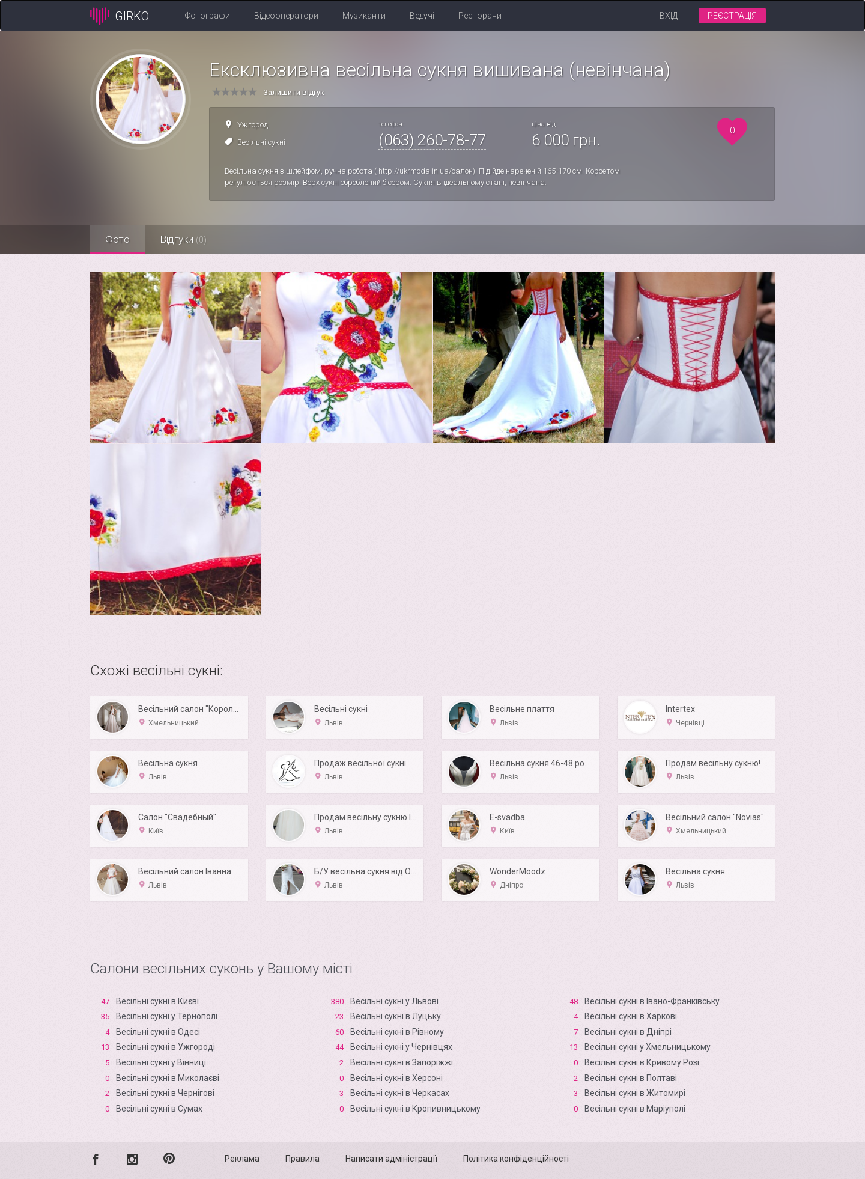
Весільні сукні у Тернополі (166, 1016)
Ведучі (422, 15)
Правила (302, 1158)
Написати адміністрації (391, 1158)
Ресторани (480, 15)
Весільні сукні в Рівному (397, 1032)
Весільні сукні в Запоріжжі (401, 1062)
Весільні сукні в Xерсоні (396, 1078)
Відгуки (183, 239)
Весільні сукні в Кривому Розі (641, 1062)
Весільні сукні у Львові (394, 1001)
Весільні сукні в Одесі (158, 1032)
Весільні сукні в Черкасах (399, 1093)
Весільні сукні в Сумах (159, 1109)
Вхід (669, 15)
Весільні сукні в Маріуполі (634, 1109)
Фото (117, 239)
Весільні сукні (261, 142)
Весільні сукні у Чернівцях (401, 1047)
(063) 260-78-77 (432, 140)
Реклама (242, 1158)
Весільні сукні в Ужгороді (165, 1047)
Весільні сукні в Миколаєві (167, 1078)
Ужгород (252, 124)
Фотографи (207, 15)
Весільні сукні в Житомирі (634, 1093)
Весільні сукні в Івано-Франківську (652, 1001)
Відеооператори (286, 15)
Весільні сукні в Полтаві (630, 1078)
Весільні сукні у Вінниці (161, 1062)
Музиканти (364, 15)
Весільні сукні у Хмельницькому (647, 1047)
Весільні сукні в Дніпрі (628, 1032)
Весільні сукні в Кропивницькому (415, 1109)
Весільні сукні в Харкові (630, 1016)
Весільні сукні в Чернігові (165, 1093)
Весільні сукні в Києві (157, 1001)
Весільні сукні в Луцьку (395, 1016)
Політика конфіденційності (516, 1158)
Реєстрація (732, 15)
